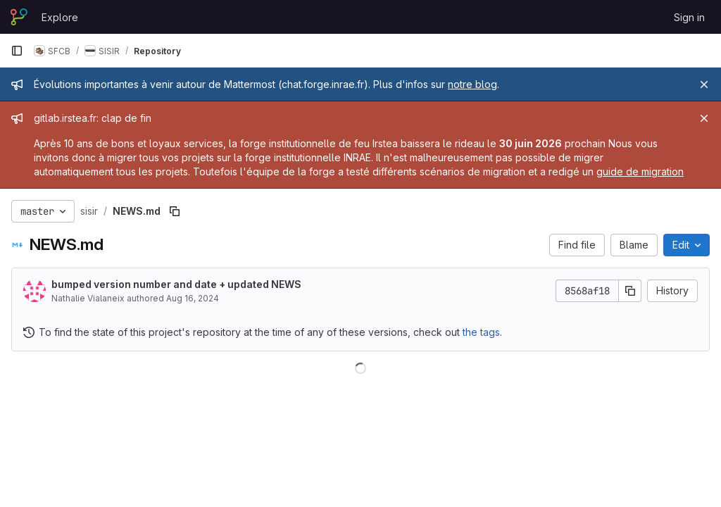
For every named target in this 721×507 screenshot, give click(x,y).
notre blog (472, 84)
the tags (481, 332)
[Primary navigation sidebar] (17, 50)
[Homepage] (19, 17)
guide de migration (640, 171)
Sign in (689, 17)
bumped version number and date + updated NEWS (176, 284)
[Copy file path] (174, 211)
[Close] (704, 84)
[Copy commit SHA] (630, 291)
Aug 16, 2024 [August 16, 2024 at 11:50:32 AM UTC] (192, 298)
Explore (60, 17)
